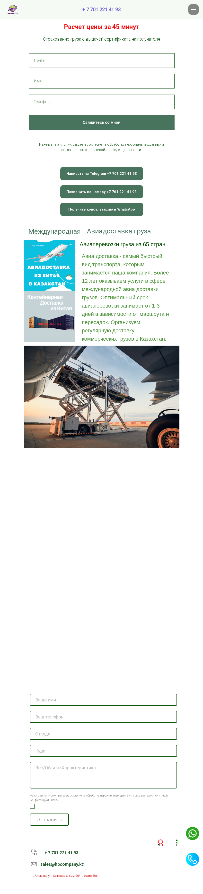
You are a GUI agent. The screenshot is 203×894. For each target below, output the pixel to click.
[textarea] (103, 775)
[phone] (103, 717)
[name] (103, 700)
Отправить (49, 820)
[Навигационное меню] (193, 9)
